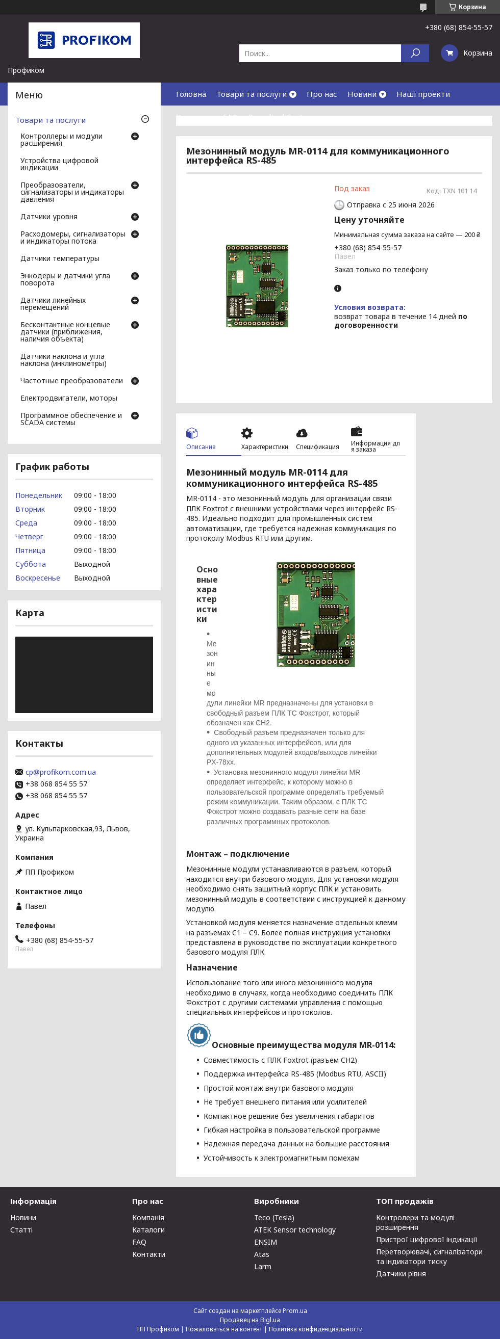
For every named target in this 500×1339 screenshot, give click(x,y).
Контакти (194, 117)
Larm (262, 1266)
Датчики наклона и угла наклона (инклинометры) (63, 360)
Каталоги (148, 1230)
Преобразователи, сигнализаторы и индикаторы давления (72, 192)
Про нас (322, 94)
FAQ (230, 117)
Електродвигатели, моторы (68, 399)
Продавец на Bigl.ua (250, 1320)
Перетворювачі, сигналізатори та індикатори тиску (429, 1256)
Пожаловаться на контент (224, 1329)
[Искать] (415, 53)
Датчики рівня (401, 1273)
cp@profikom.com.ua (61, 772)
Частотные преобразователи (71, 381)
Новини (362, 94)
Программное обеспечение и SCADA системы (71, 419)
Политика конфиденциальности (316, 1329)
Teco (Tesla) (274, 1217)
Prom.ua (295, 1310)
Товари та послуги (251, 94)
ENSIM (265, 1242)
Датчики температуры (59, 259)
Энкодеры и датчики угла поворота (65, 279)
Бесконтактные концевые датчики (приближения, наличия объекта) (65, 332)
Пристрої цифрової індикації (427, 1239)
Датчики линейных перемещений (53, 304)
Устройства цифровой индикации (59, 164)
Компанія (148, 1217)
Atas (261, 1254)
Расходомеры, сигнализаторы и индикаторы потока (73, 238)
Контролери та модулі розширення (415, 1222)
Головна (191, 94)
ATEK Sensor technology (295, 1230)
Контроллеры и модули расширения (61, 140)
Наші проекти (423, 94)
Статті (21, 1230)
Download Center (279, 117)
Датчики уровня (49, 217)
